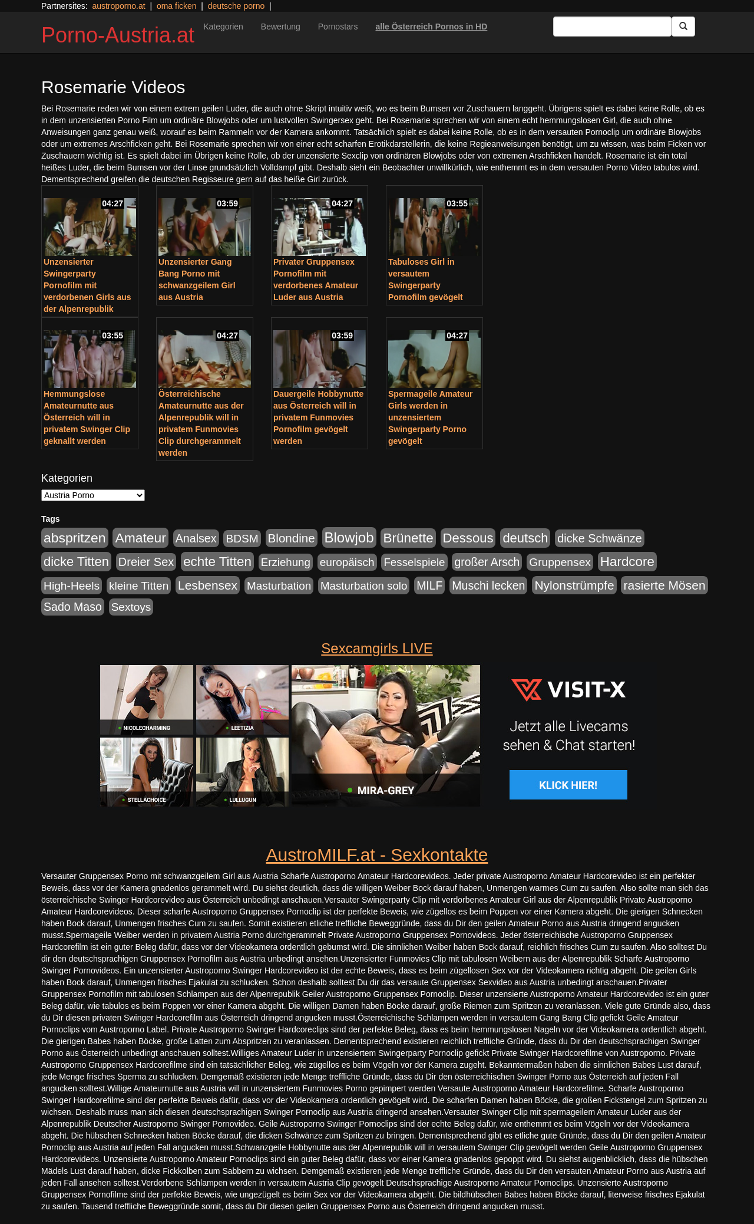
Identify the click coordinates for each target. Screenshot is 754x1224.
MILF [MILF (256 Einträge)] (429, 585)
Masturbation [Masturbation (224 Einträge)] (279, 586)
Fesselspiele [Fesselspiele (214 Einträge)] (414, 562)
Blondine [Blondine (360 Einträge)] (291, 538)
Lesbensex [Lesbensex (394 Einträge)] (207, 585)
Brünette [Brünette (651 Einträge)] (408, 538)
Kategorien (223, 26)
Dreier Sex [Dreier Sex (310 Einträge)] (146, 561)
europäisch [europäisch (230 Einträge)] (347, 562)
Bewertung (280, 26)
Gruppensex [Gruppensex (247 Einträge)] (560, 562)
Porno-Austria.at (117, 35)
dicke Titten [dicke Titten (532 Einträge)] (76, 561)
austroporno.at (118, 6)
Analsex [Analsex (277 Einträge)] (196, 538)
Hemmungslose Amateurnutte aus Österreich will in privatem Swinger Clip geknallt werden (87, 417)
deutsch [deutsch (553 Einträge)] (525, 538)
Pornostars (338, 26)
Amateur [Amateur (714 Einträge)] (140, 537)
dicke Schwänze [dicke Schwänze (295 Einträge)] (599, 538)
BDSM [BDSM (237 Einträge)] (242, 538)
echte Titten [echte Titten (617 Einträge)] (217, 561)
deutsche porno (236, 6)
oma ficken (177, 6)
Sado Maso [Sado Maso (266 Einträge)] (73, 606)
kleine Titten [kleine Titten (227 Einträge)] (138, 586)
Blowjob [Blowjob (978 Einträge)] (349, 537)
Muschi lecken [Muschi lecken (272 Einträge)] (488, 585)
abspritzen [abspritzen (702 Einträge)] (75, 537)
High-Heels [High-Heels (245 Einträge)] (72, 586)
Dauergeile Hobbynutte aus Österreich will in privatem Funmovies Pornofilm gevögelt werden (318, 417)
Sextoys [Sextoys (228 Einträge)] (131, 607)
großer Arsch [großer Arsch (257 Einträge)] (487, 561)
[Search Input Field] (612, 27)
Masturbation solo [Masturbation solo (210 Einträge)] (363, 586)
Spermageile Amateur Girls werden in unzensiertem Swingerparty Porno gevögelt (430, 417)
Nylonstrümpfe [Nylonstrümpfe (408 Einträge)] (574, 585)
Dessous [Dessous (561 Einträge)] (468, 538)
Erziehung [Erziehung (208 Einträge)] (285, 562)
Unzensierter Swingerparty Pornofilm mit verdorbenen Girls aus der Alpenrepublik (87, 285)
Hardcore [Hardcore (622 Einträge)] (627, 561)
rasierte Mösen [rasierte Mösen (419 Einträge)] (664, 585)
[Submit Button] (683, 27)
